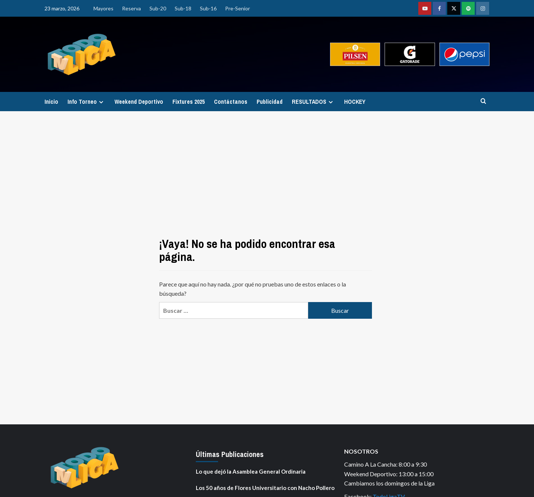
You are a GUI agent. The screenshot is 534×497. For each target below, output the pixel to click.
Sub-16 (208, 8)
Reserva (131, 8)
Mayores (103, 8)
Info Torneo (86, 101)
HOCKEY (354, 101)
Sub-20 (157, 8)
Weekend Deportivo (139, 101)
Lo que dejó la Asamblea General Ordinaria (251, 471)
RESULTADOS (313, 101)
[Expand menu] (101, 102)
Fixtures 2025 (188, 101)
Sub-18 (183, 8)
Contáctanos (230, 101)
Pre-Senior (237, 8)
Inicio (51, 101)
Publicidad (270, 101)
